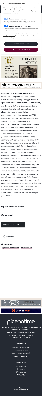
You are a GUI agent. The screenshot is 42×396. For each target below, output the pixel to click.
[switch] (6, 26)
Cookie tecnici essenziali (18, 19)
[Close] (38, 3)
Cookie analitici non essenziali (20, 26)
